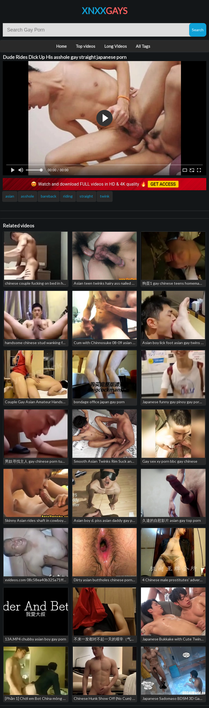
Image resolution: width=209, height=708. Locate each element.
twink (104, 196)
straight (86, 196)
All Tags (143, 46)
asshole (27, 196)
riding (68, 196)
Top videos (85, 46)
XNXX (104, 10)
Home (61, 46)
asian (9, 196)
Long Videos (115, 46)
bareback (48, 196)
